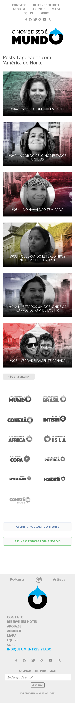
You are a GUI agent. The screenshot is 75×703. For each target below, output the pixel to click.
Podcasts (17, 579)
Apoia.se (19, 9)
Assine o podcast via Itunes (37, 527)
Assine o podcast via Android (37, 541)
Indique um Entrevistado (29, 649)
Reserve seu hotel (47, 5)
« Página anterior (19, 376)
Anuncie (14, 631)
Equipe (29, 13)
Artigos (59, 579)
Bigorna (30, 693)
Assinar (37, 685)
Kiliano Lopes (47, 693)
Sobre (44, 13)
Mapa (56, 9)
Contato (15, 617)
